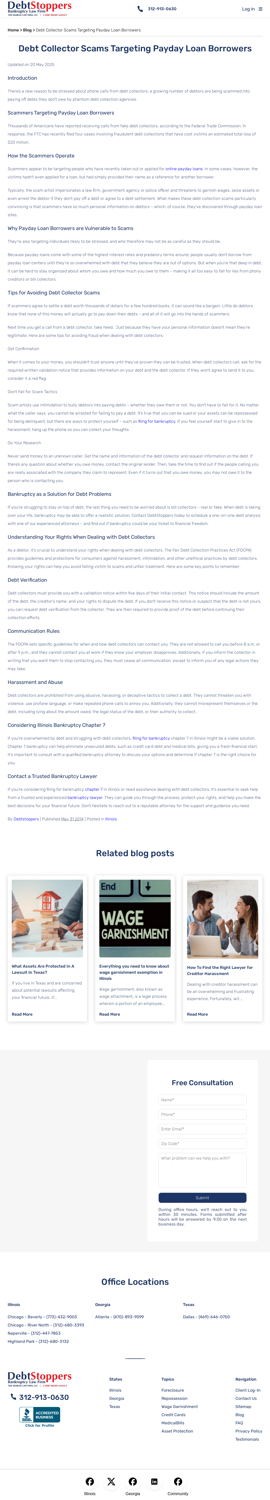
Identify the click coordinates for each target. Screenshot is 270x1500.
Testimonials (247, 1439)
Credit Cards (173, 1414)
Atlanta (102, 1316)
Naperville (17, 1333)
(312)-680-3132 (54, 1341)
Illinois (111, 819)
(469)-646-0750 (214, 1316)
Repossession (174, 1398)
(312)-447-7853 (46, 1333)
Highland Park (21, 1341)
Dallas (189, 1316)
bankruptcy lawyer (85, 797)
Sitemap (243, 1406)
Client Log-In (248, 1390)
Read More (22, 1014)
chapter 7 (94, 789)
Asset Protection (177, 1431)
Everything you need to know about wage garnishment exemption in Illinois (134, 972)
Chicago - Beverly (25, 1316)
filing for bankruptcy (156, 421)
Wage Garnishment (179, 1406)
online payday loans (184, 168)
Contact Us (246, 1398)
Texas (189, 1304)
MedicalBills (172, 1423)
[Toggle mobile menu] (264, 9)
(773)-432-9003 (61, 1316)
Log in (248, 9)
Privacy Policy (248, 1431)
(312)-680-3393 (68, 1325)
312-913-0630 (162, 8)
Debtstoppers (26, 819)
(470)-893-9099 (128, 1316)
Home (13, 30)
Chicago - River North (28, 1325)
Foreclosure (172, 1390)
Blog (27, 30)
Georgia (102, 1304)
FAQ (239, 1423)
